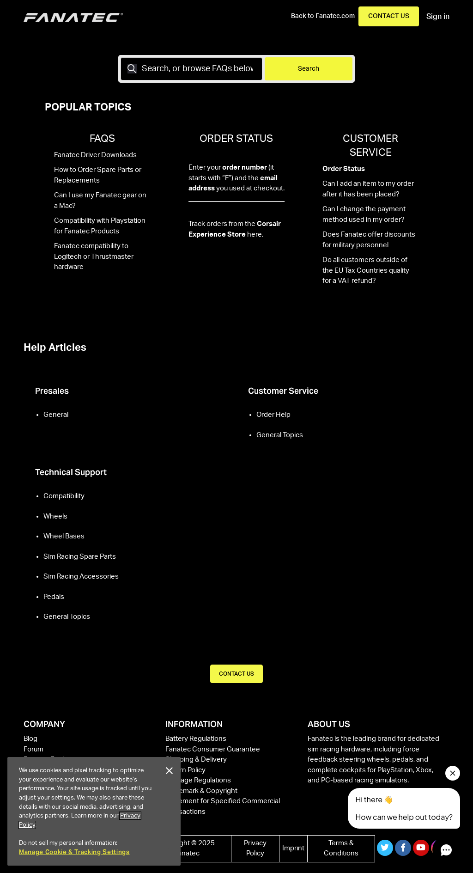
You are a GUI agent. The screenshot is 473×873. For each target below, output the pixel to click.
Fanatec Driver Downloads (95, 155)
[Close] (169, 771)
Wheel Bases (64, 536)
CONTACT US (236, 674)
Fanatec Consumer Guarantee (212, 749)
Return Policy (185, 770)
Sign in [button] (437, 16)
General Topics (279, 435)
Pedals (53, 596)
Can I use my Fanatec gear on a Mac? (100, 200)
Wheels (55, 516)
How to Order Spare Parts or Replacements (97, 175)
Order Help (273, 414)
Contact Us (388, 16)
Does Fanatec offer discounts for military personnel (368, 240)
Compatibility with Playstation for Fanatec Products (100, 226)
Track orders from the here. (234, 229)
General (55, 414)
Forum (33, 749)
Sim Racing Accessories (81, 576)
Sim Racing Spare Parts (79, 556)
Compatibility (64, 496)
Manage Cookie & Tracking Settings (74, 852)
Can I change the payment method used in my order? (364, 214)
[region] (94, 811)
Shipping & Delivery (196, 759)
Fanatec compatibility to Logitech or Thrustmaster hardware (93, 256)
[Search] (191, 68)
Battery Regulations (195, 738)
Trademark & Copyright (201, 791)
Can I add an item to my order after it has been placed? (368, 189)
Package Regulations (198, 780)
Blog (30, 738)
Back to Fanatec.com (323, 16)
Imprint (293, 848)
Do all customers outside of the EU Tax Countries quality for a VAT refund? (365, 270)
